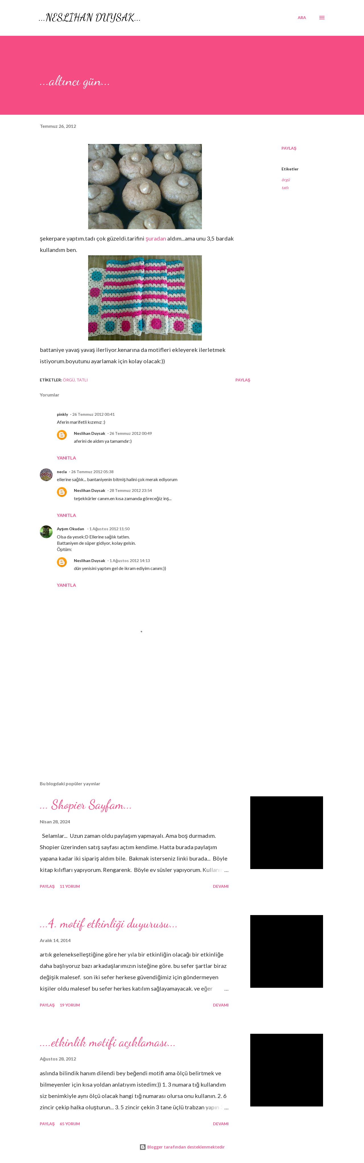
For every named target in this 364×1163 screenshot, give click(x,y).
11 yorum (70, 886)
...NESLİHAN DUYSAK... (90, 17)
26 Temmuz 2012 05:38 (92, 471)
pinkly (62, 414)
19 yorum (70, 1005)
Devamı (221, 886)
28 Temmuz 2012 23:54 (130, 490)
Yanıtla (66, 457)
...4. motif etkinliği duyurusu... (109, 923)
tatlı (285, 187)
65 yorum (70, 1123)
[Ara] (302, 17)
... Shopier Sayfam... (86, 804)
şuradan (156, 238)
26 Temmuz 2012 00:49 (130, 433)
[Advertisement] (136, 710)
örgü (286, 179)
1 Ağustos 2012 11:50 (109, 528)
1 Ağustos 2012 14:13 (129, 560)
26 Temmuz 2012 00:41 (93, 414)
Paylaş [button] (289, 148)
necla (62, 471)
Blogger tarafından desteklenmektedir (182, 1147)
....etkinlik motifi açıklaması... (108, 1042)
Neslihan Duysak (89, 433)
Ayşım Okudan (71, 528)
